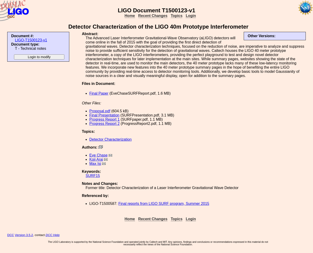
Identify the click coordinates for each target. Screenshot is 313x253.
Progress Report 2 (104, 124)
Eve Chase (98, 155)
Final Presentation (104, 115)
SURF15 (93, 176)
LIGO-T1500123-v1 (31, 40)
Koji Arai (96, 159)
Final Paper (98, 93)
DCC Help (53, 235)
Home (130, 16)
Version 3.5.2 (24, 235)
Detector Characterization (110, 139)
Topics (176, 16)
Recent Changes (152, 16)
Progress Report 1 (104, 119)
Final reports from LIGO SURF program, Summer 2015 (163, 204)
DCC (10, 235)
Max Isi (95, 164)
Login (191, 16)
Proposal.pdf (99, 111)
